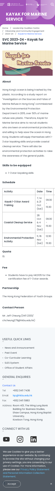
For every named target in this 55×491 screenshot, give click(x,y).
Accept (11, 484)
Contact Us (8, 385)
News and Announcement (19, 347)
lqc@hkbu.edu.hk (22, 395)
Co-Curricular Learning (18, 357)
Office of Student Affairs (18, 368)
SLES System (12, 362)
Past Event (11, 352)
